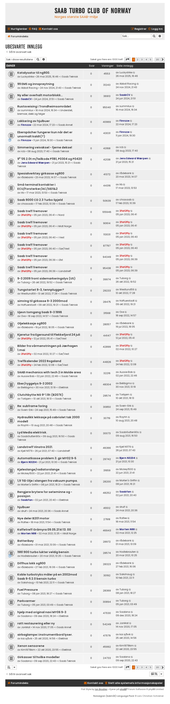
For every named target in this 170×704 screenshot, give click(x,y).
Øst (61, 260)
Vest (61, 237)
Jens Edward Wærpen (35, 162)
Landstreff (65, 271)
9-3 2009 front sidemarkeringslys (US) (46, 278)
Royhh (25, 425)
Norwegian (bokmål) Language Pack (113, 695)
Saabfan (27, 500)
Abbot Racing (29, 87)
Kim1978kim (28, 649)
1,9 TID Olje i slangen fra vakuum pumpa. (47, 481)
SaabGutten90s (30, 436)
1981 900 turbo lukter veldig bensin (43, 552)
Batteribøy (25, 541)
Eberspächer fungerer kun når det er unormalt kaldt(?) (44, 134)
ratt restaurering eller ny (36, 623)
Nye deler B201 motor (33, 518)
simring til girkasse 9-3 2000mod (42, 301)
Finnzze (26, 125)
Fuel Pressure (27, 590)
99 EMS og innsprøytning (35, 84)
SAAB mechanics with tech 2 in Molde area (49, 372)
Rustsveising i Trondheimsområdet (44, 106)
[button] (127, 59)
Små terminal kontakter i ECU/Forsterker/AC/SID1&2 (37, 187)
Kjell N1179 (27, 451)
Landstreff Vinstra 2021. (35, 447)
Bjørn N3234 (29, 462)
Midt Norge (64, 226)
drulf (24, 511)
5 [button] (150, 59)
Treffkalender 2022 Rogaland (39, 361)
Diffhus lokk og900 (31, 563)
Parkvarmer (26, 601)
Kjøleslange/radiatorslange (38, 469)
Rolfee (24, 522)
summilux (27, 110)
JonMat (25, 627)
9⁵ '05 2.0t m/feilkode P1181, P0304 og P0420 (49, 159)
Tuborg (25, 282)
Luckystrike (27, 76)
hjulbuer (23, 507)
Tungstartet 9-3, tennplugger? (40, 290)
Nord (61, 215)
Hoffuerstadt (28, 304)
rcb (23, 151)
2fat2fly (26, 215)
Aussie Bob (27, 376)
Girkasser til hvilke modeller (38, 657)
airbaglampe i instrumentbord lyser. (45, 635)
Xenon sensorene (30, 646)
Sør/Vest (64, 248)
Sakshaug (27, 582)
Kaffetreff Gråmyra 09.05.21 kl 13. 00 (44, 530)
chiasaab (27, 203)
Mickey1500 (28, 473)
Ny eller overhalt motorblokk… (40, 95)
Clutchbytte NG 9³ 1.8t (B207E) (40, 395)
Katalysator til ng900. (33, 73)
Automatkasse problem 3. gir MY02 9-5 (46, 458)
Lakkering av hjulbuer (33, 121)
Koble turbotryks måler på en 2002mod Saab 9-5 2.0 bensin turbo (47, 577)
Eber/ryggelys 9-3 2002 (34, 384)
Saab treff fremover (32, 211)
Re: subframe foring (32, 406)
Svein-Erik (27, 410)
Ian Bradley (101, 689)
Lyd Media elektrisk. (32, 432)
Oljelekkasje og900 (31, 323)
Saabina (26, 616)
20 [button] (157, 59)
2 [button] (137, 59)
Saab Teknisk (70, 76)
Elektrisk (63, 387)
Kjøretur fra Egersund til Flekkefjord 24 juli (48, 335)
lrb (22, 192)
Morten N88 (28, 533)
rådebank (27, 177)
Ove (23, 316)
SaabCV (26, 99)
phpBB (123, 689)
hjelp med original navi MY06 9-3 (41, 612)
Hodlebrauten (29, 556)
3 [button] (142, 59)
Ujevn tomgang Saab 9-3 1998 (39, 312)
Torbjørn (26, 398)
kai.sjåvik (26, 638)
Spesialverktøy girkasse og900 (40, 173)
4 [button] (146, 59)
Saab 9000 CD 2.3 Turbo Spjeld (40, 200)
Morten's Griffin (30, 484)
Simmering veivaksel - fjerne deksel (44, 147)
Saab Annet (65, 125)
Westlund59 (28, 293)
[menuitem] (32, 29)
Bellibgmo (27, 387)
